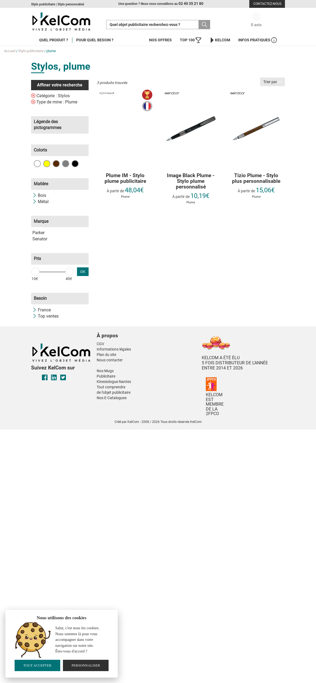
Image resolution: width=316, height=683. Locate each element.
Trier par (272, 82)
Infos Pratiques (257, 40)
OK (82, 272)
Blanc (37, 163)
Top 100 (190, 40)
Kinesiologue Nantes (114, 381)
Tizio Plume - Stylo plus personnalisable (256, 178)
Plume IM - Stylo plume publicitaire (125, 178)
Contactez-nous (267, 4)
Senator (39, 238)
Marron (56, 163)
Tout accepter (37, 665)
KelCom (219, 40)
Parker (38, 232)
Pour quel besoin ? (94, 40)
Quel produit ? (53, 40)
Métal (40, 201)
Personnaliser (86, 665)
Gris (65, 163)
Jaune (46, 163)
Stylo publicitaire (30, 51)
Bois (39, 195)
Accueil (9, 51)
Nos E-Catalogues (112, 398)
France (41, 309)
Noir (75, 163)
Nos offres (160, 40)
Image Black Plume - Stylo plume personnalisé (190, 181)
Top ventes (45, 316)
